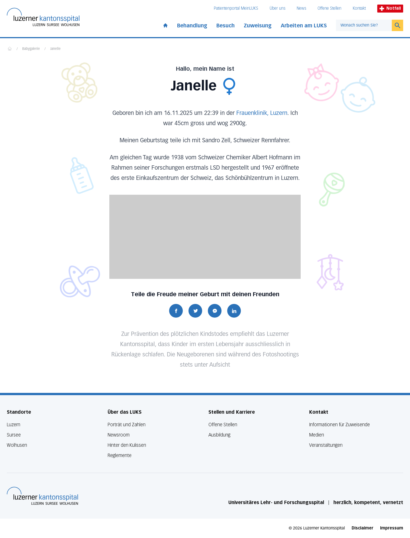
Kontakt (359, 8)
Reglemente (120, 455)
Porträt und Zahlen (126, 424)
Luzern (13, 424)
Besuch (225, 26)
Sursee (14, 435)
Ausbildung (219, 435)
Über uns (277, 8)
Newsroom (119, 435)
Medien (316, 435)
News (301, 8)
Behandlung (192, 26)
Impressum (391, 528)
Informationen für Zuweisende (339, 424)
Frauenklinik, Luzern (261, 113)
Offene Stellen (329, 8)
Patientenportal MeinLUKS (236, 8)
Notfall (390, 8)
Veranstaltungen (326, 445)
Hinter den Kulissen (127, 445)
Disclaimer (362, 528)
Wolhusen (17, 445)
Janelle (55, 49)
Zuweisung (258, 26)
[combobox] (364, 25)
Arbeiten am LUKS (304, 26)
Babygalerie (31, 49)
